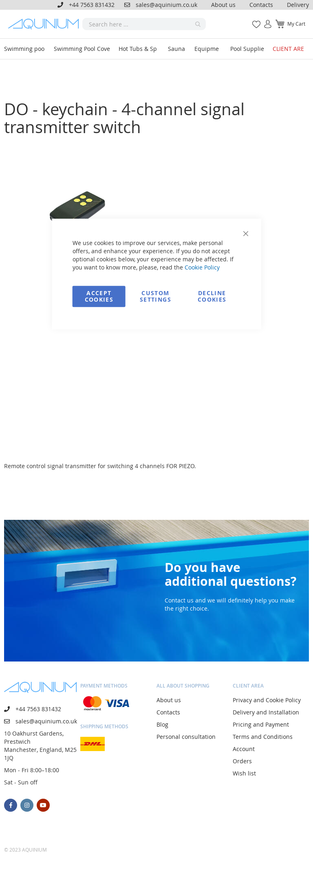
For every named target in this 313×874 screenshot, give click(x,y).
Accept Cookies (99, 296)
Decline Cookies (212, 296)
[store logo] (45, 24)
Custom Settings (155, 296)
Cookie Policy (202, 267)
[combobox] (144, 24)
